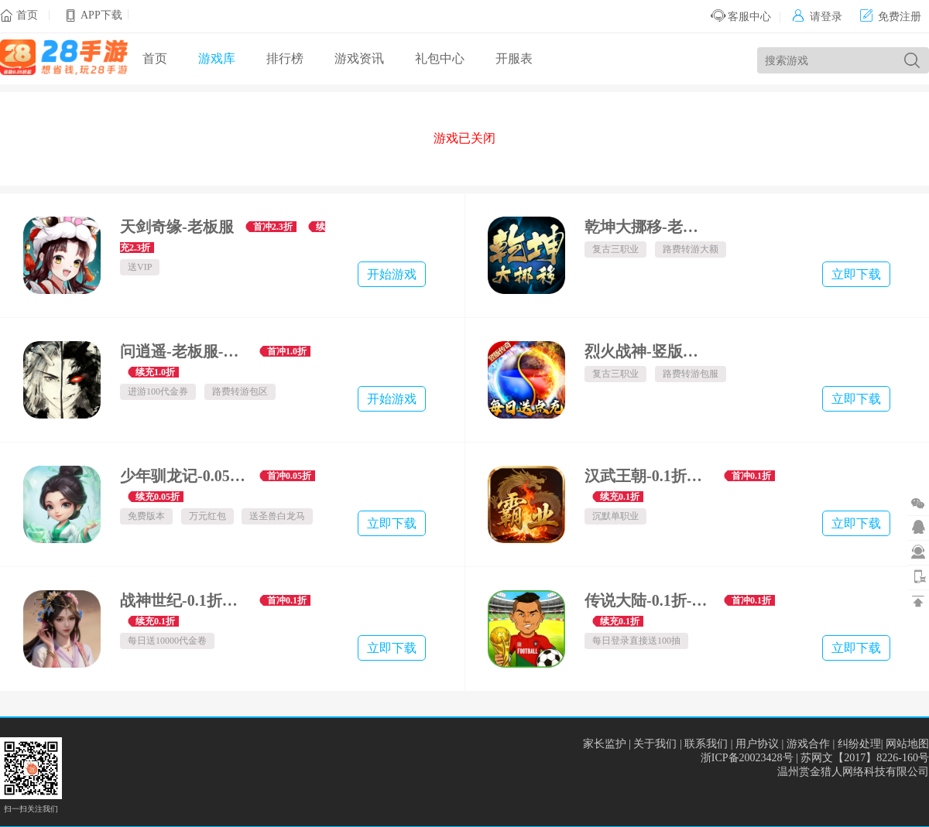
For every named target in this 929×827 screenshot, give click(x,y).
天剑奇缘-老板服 (177, 226)
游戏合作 (808, 744)
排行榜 (284, 58)
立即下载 (856, 274)
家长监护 (604, 744)
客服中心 (741, 16)
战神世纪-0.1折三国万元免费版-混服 (184, 600)
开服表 (514, 58)
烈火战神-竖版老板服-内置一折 (648, 351)
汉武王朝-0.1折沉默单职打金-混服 (648, 475)
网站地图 (907, 744)
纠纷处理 (859, 744)
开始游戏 (392, 274)
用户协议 (757, 744)
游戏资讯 (359, 58)
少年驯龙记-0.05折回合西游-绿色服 (184, 475)
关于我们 (655, 744)
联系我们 (706, 744)
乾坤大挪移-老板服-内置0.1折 (648, 226)
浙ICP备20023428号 (747, 758)
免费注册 (890, 16)
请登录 (817, 16)
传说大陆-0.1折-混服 (648, 600)
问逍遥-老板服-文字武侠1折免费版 (184, 351)
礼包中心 (439, 58)
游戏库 (216, 58)
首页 (27, 15)
